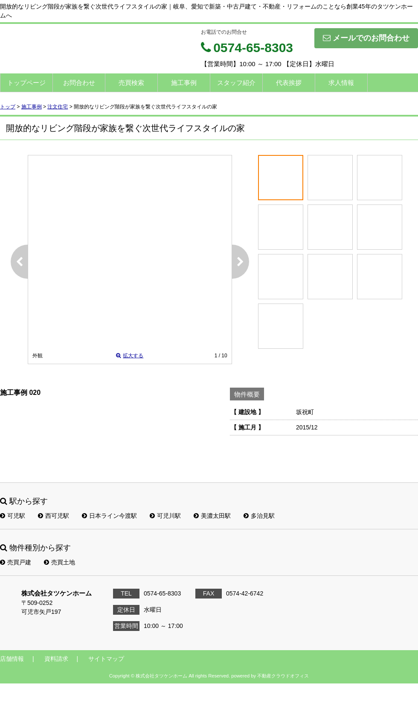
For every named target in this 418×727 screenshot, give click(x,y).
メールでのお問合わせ (366, 38)
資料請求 (56, 658)
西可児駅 (53, 515)
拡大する (129, 356)
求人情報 (341, 82)
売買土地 (59, 562)
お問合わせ (79, 82)
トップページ (26, 82)
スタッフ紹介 (236, 82)
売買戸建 (15, 562)
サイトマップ (106, 658)
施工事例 (184, 82)
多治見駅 (259, 515)
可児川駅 (165, 515)
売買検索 (131, 82)
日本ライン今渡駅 (109, 515)
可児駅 (12, 515)
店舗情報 (12, 658)
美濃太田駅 (212, 515)
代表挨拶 (289, 82)
